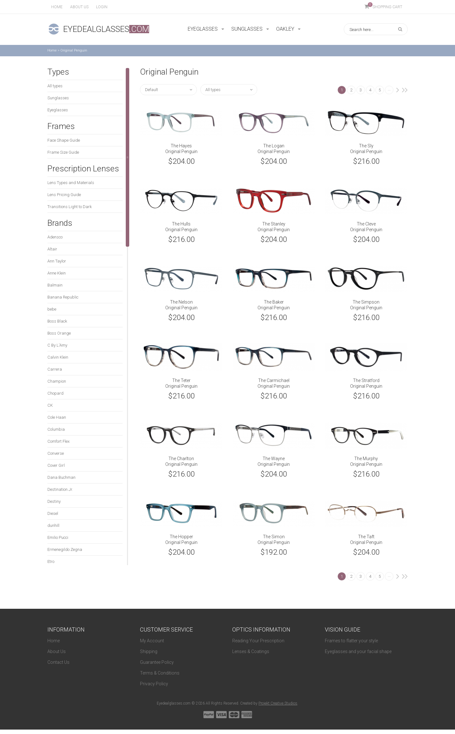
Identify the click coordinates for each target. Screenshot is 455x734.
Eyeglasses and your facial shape (358, 651)
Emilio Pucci (57, 537)
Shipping (148, 651)
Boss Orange (59, 333)
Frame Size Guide (63, 152)
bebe (51, 309)
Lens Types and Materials (70, 182)
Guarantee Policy (157, 662)
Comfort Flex (58, 441)
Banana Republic (62, 297)
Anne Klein (56, 273)
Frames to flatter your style (351, 640)
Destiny (54, 501)
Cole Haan (56, 417)
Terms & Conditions (159, 672)
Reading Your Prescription (258, 640)
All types (55, 85)
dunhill (53, 525)
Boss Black (57, 321)
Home (57, 7)
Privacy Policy (154, 683)
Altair (52, 249)
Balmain (55, 285)
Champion (56, 381)
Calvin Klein (57, 357)
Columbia (56, 429)
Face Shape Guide (63, 140)
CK (50, 405)
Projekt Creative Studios (277, 703)
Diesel (52, 513)
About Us (56, 651)
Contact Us (58, 662)
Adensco (55, 237)
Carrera (54, 369)
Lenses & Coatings (250, 651)
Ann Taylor (56, 261)
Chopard (55, 393)
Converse (55, 453)
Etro (50, 561)
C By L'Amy (57, 345)
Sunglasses (58, 98)
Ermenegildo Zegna (64, 549)
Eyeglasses (57, 110)
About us (79, 7)
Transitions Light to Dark (69, 206)
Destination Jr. (60, 489)
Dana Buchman (61, 477)
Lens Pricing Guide (64, 194)
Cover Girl (56, 465)
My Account (152, 640)
